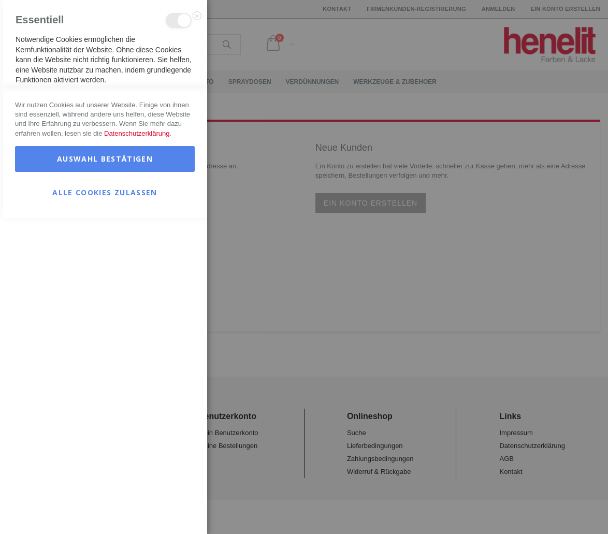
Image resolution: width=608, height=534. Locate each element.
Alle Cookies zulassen (104, 508)
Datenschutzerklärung (136, 449)
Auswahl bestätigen (105, 475)
